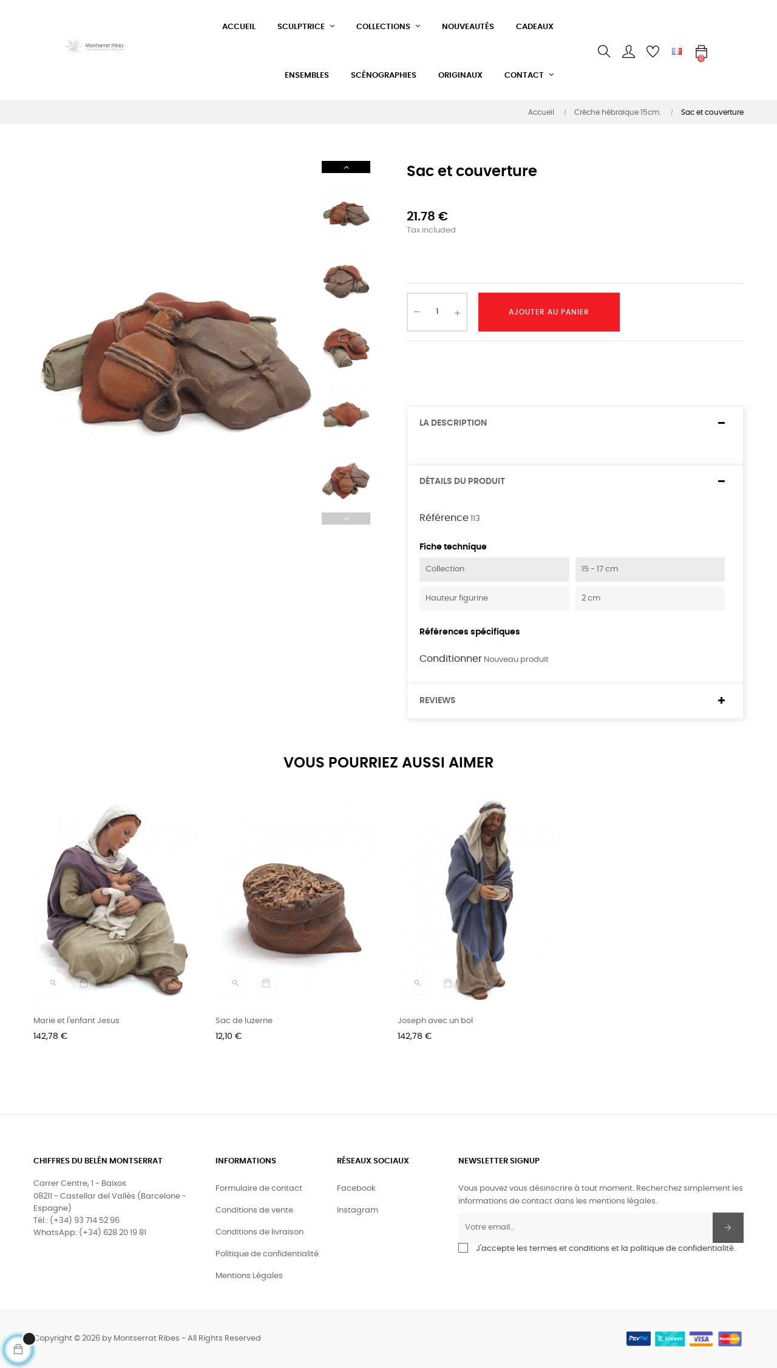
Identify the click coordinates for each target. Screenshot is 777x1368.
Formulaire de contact (258, 1189)
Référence (444, 518)
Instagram (357, 1210)
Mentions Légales (249, 1276)
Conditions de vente (254, 1210)
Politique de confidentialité (267, 1254)
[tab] (575, 423)
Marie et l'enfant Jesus (76, 1021)
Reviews (437, 700)
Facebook (356, 1189)
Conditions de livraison (259, 1232)
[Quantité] (437, 312)
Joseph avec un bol (435, 1021)
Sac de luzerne (244, 1021)
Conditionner (450, 659)
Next (346, 167)
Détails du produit (462, 481)
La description (453, 423)
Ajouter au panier (549, 312)
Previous (346, 518)
